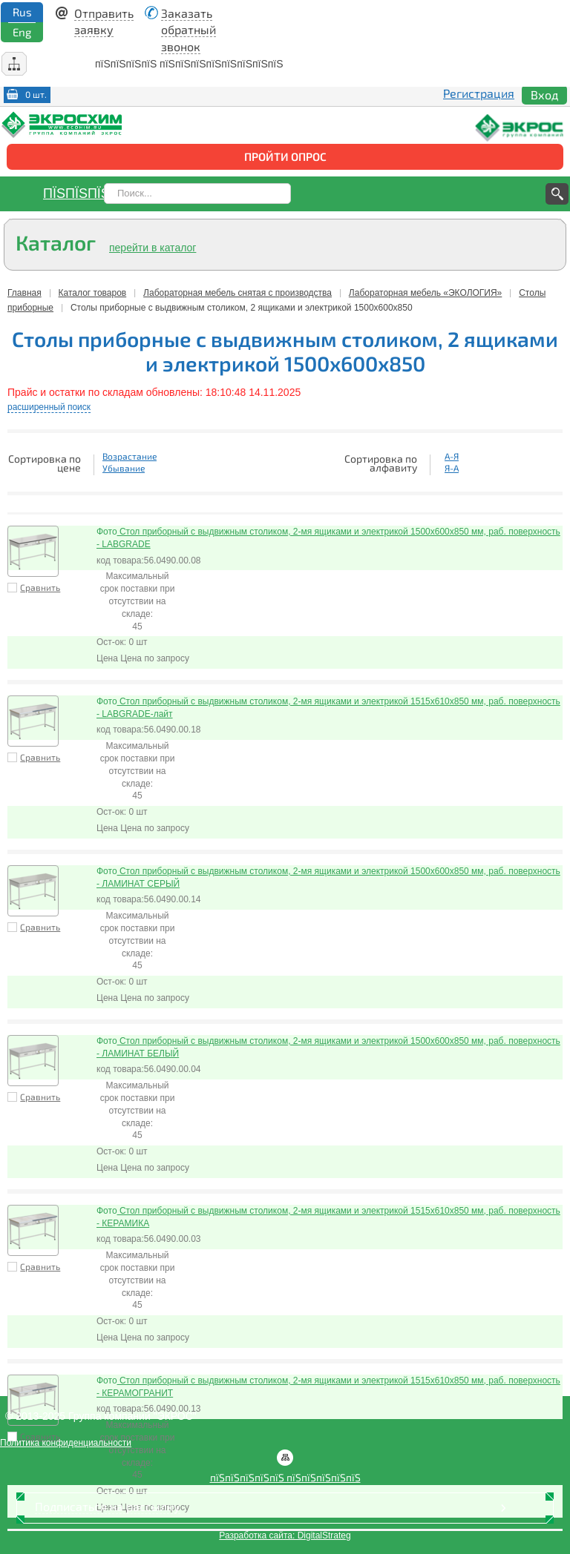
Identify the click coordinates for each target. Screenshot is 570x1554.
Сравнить (40, 587)
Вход (544, 94)
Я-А (452, 468)
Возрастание (129, 456)
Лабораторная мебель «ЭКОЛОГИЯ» (425, 293)
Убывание (123, 468)
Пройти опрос (285, 156)
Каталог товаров (93, 293)
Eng (22, 32)
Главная (24, 293)
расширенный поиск (49, 407)
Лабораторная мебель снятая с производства (237, 293)
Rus (22, 12)
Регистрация (478, 93)
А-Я (452, 456)
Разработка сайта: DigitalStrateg (284, 1535)
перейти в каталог (152, 248)
